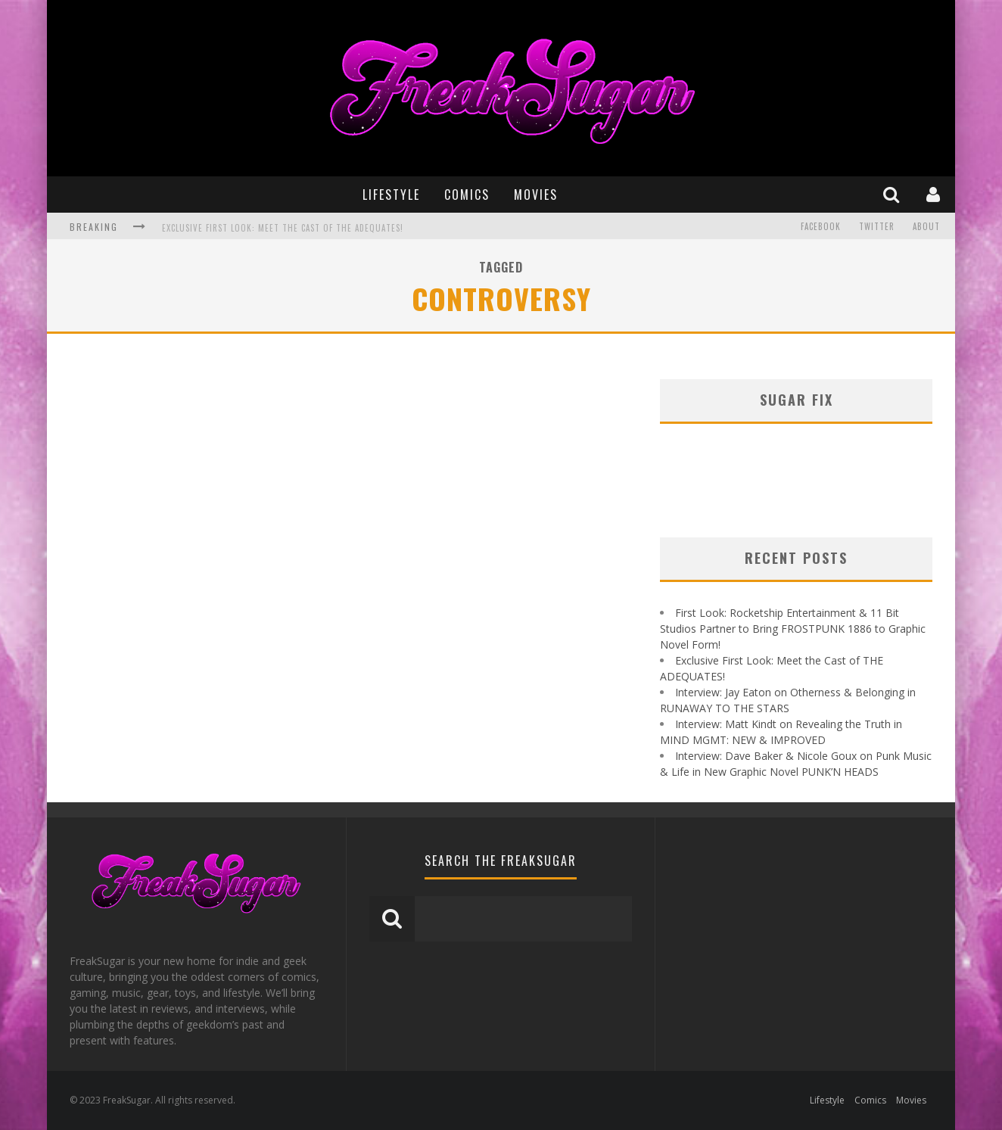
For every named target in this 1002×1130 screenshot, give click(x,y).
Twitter (877, 226)
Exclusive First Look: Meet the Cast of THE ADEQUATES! (282, 228)
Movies (536, 194)
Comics (467, 194)
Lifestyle (391, 194)
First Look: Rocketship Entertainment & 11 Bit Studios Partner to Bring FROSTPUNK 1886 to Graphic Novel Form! (793, 628)
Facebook (821, 226)
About (926, 226)
